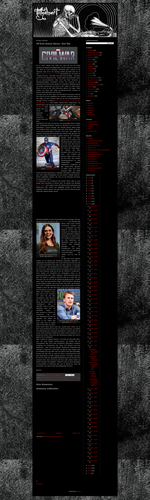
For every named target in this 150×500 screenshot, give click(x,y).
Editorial (90, 59)
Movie (51, 379)
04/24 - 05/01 (94, 393)
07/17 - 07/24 (94, 303)
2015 (89, 465)
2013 (89, 470)
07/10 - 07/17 (94, 307)
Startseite (59, 433)
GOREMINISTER (93, 143)
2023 (89, 185)
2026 (89, 178)
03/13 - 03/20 (94, 418)
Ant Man (51, 377)
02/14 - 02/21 (94, 435)
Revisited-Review (93, 77)
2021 (89, 191)
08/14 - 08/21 (94, 286)
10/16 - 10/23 (94, 248)
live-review (91, 91)
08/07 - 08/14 (94, 290)
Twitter (90, 129)
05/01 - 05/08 (94, 389)
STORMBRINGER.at (94, 163)
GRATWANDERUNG (94, 145)
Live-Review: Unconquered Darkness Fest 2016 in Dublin (93, 382)
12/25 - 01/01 (94, 206)
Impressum (39, 483)
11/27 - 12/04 (94, 223)
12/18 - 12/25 (94, 210)
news (89, 93)
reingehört (91, 96)
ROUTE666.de (92, 159)
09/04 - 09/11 (94, 273)
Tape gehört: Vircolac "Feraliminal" (93, 358)
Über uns (90, 105)
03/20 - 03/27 (94, 414)
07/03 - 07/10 (94, 311)
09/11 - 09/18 (94, 269)
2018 (89, 198)
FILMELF (90, 138)
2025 (89, 180)
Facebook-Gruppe (93, 124)
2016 (42, 377)
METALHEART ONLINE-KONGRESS (99, 150)
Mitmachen (91, 108)
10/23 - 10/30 (94, 244)
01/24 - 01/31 (94, 448)
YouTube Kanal (92, 131)
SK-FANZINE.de (92, 161)
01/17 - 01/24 (94, 452)
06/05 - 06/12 (94, 328)
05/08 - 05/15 (94, 345)
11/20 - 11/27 (94, 227)
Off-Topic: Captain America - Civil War (93, 374)
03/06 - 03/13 (94, 422)
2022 (89, 188)
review (61, 379)
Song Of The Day (93, 80)
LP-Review (91, 71)
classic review (92, 89)
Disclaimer (91, 110)
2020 (89, 193)
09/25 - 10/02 (94, 261)
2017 (89, 201)
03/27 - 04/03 (94, 410)
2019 (89, 196)
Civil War (73, 377)
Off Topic (56, 379)
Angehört (90, 50)
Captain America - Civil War (49, 73)
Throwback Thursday (94, 84)
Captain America (66, 377)
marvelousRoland (50, 168)
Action (46, 377)
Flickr (54, 256)
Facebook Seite (92, 122)
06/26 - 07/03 (94, 316)
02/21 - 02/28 (94, 431)
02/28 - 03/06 (94, 427)
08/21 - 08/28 (94, 282)
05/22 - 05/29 (94, 337)
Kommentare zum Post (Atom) (53, 436)
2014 (89, 468)
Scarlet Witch (63, 221)
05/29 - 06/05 (94, 333)
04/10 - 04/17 (94, 401)
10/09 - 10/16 (94, 252)
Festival (90, 64)
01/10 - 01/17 (94, 456)
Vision (63, 228)
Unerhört (90, 87)
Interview (90, 68)
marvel (44, 379)
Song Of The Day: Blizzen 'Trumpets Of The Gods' (93, 366)
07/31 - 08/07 (94, 295)
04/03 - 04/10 (94, 405)
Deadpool (40, 107)
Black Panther (40, 185)
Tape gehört (91, 82)
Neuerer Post (41, 433)
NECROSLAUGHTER (94, 154)
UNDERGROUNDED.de (95, 168)
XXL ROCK (91, 170)
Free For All (91, 66)
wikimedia (72, 322)
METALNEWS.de (93, 152)
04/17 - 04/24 (94, 397)
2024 (89, 183)
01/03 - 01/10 (94, 460)
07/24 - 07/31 (94, 299)
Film (78, 377)
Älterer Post (76, 433)
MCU (48, 379)
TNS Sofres (67, 120)
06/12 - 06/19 (94, 324)
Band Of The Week (93, 52)
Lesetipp (90, 73)
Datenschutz (91, 114)
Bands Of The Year (93, 55)
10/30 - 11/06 (94, 240)
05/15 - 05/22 (94, 341)
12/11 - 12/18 (94, 214)
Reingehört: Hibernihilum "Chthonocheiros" (93, 352)
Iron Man (39, 379)
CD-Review (91, 57)
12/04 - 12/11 (94, 219)
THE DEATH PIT (93, 166)
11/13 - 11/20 (94, 231)
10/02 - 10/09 (94, 257)
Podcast (90, 126)
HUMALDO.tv (92, 147)
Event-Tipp (91, 62)
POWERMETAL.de (93, 156)
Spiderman (66, 379)
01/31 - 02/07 (94, 443)
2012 (89, 473)
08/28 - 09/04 (94, 278)
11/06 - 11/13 (94, 235)
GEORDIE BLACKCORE (95, 141)
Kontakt (90, 112)
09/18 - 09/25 (94, 265)
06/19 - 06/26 (94, 320)
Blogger (78, 491)
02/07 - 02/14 (94, 439)
